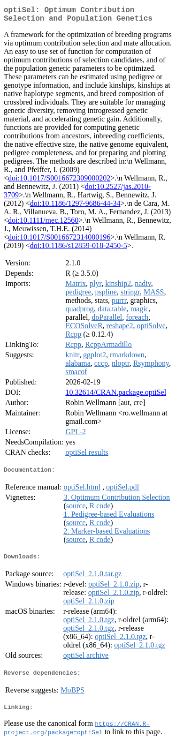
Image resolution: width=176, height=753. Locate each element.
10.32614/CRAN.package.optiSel (115, 396)
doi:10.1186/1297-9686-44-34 (75, 207)
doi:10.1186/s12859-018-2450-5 (78, 249)
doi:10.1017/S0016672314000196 (59, 241)
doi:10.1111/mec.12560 (43, 224)
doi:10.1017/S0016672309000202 (59, 182)
